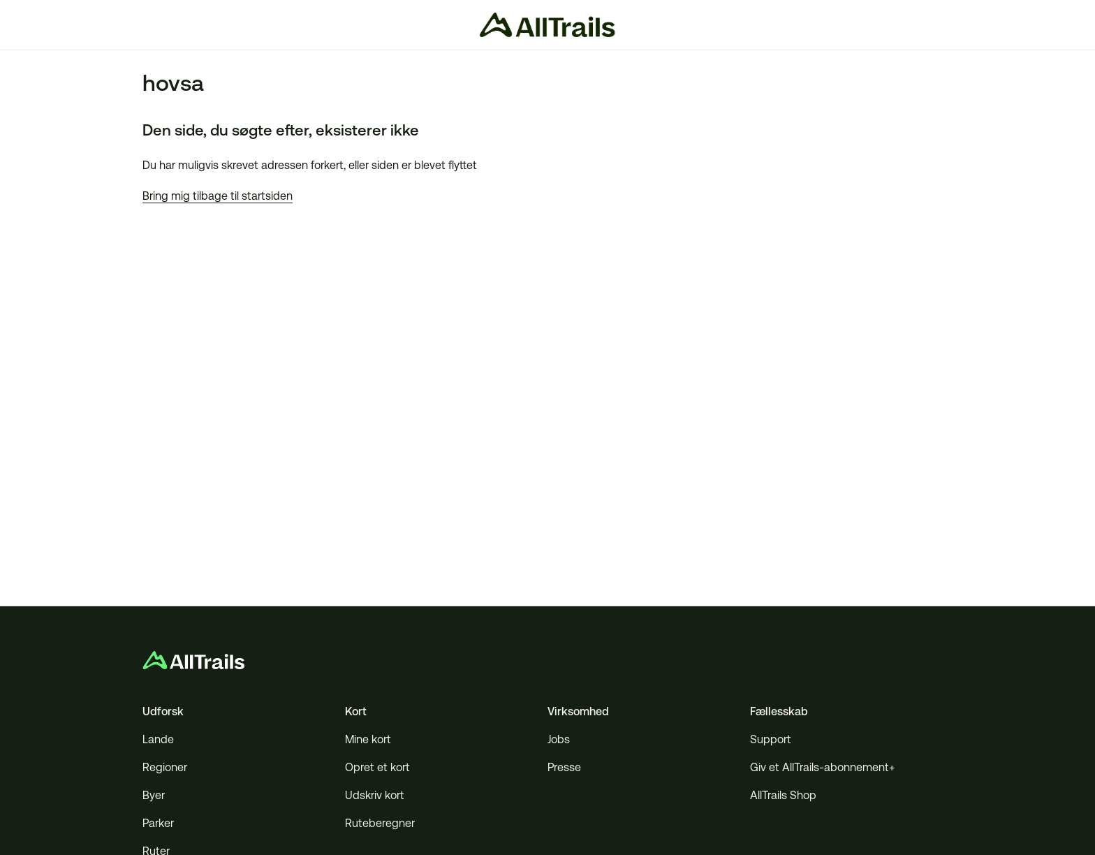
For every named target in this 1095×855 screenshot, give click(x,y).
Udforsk (163, 711)
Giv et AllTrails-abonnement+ (822, 767)
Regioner (164, 767)
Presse (564, 767)
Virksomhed (578, 711)
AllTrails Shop (783, 795)
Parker (158, 823)
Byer (153, 795)
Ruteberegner (380, 823)
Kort (356, 711)
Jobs (559, 739)
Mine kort (368, 739)
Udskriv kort (374, 795)
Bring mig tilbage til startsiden (217, 196)
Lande (158, 739)
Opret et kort (377, 767)
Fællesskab (779, 711)
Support (770, 739)
